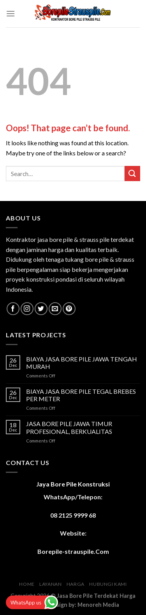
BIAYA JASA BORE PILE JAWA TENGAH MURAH (81, 362)
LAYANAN (50, 584)
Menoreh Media (98, 604)
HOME (26, 584)
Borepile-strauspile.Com (73, 551)
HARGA (75, 584)
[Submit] (132, 173)
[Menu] (10, 13)
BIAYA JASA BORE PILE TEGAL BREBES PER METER (81, 395)
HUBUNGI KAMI (108, 584)
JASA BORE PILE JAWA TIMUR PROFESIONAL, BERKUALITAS (69, 427)
